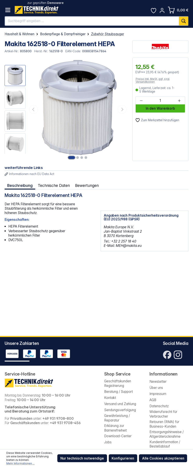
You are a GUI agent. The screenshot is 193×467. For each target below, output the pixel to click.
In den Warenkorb (160, 108)
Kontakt (110, 398)
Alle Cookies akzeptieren (163, 458)
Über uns (156, 388)
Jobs (108, 442)
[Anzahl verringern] (141, 101)
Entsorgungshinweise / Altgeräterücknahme (166, 434)
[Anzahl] (160, 101)
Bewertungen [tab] (86, 185)
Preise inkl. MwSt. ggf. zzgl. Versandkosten (153, 80)
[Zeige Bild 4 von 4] (85, 157)
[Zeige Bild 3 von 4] (82, 157)
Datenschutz (159, 406)
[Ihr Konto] (162, 10)
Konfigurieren (123, 458)
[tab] (20, 185)
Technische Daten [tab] (53, 185)
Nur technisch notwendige (82, 458)
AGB (152, 400)
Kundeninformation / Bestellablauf (164, 444)
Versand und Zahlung (120, 404)
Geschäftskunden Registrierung (117, 383)
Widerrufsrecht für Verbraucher (163, 414)
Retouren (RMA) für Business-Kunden (164, 424)
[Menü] (8, 10)
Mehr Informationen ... (20, 463)
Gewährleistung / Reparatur (117, 418)
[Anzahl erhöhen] (179, 101)
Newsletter (158, 381)
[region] (66, 109)
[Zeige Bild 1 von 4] (72, 157)
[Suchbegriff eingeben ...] (92, 21)
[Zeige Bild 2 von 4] (78, 157)
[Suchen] (183, 21)
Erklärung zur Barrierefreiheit (115, 428)
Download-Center (118, 436)
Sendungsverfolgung (120, 410)
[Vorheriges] (33, 109)
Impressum (157, 394)
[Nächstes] (122, 109)
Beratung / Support (118, 392)
